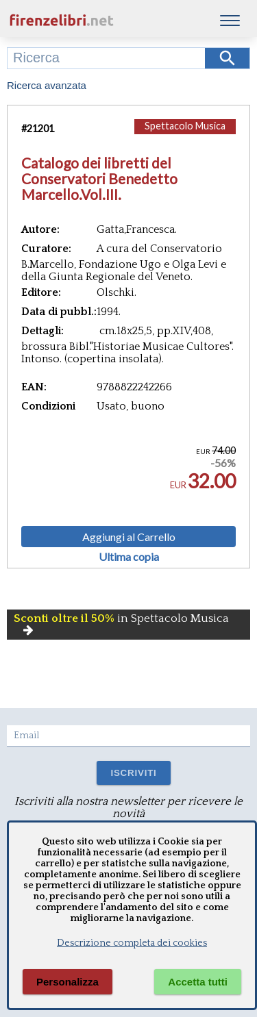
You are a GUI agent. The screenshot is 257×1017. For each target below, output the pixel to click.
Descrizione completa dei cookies (132, 943)
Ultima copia (129, 556)
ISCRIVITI (133, 773)
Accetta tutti (198, 982)
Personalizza (67, 982)
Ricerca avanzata (46, 85)
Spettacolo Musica (185, 125)
